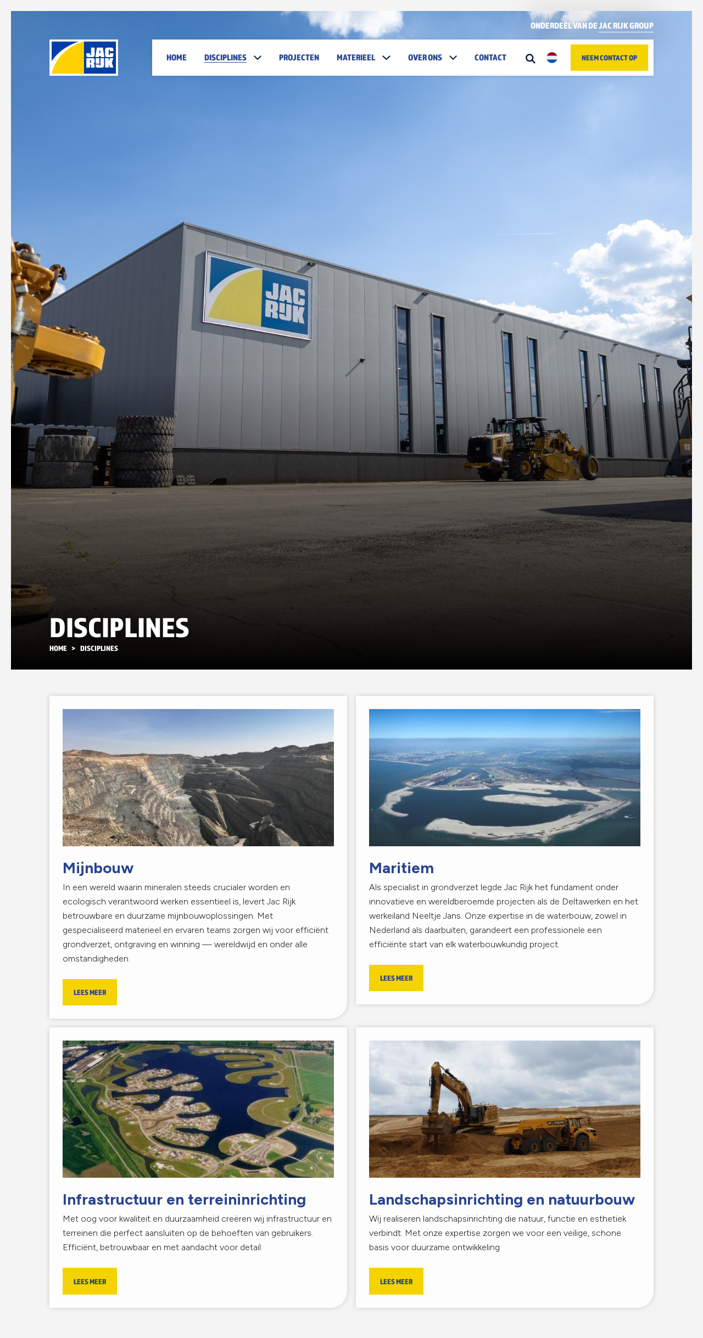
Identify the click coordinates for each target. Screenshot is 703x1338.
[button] (259, 58)
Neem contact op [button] (609, 57)
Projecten (299, 57)
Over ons (425, 57)
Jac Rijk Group (626, 25)
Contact (490, 57)
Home (176, 57)
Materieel (356, 57)
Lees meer (90, 992)
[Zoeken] (530, 58)
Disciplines (225, 57)
